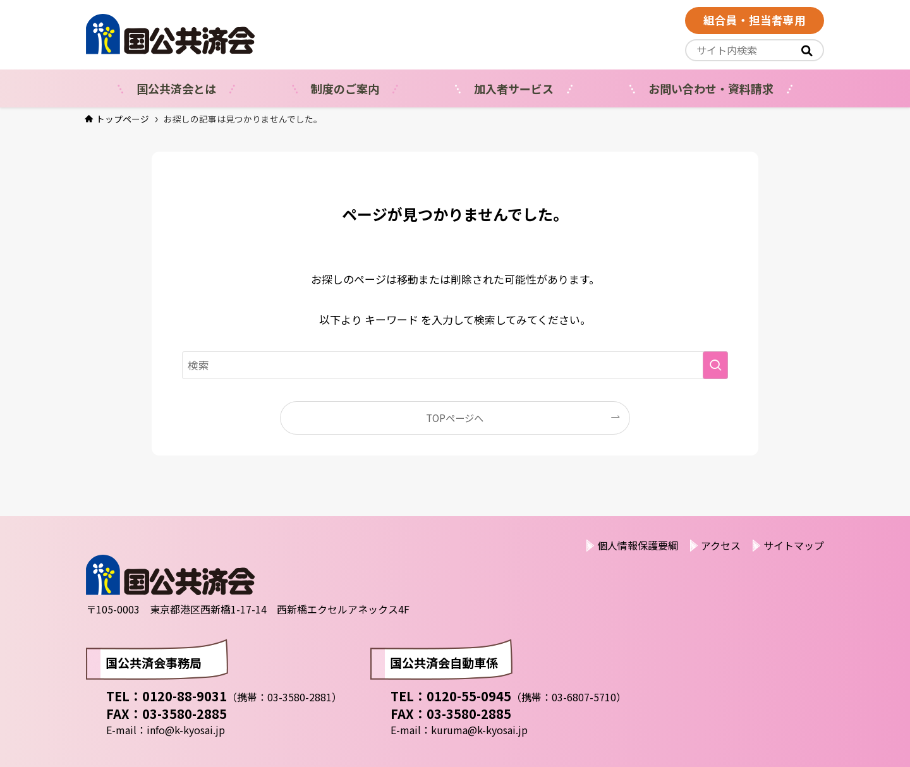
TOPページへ (454, 418)
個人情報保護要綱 (637, 545)
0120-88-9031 (184, 696)
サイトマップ (793, 545)
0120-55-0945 (469, 696)
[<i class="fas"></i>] (807, 50)
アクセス (721, 545)
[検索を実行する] (715, 365)
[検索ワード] (455, 365)
